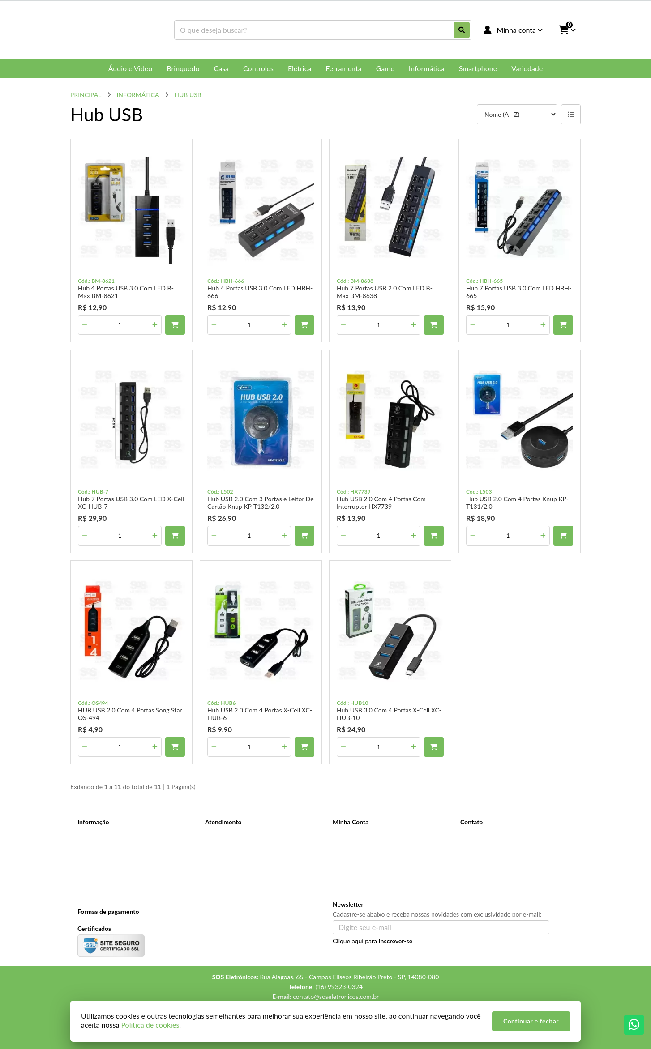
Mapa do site (222, 845)
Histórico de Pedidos (361, 845)
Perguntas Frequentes (107, 845)
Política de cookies (102, 880)
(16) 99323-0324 (496, 835)
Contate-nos (222, 833)
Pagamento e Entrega (106, 857)
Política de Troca (99, 868)
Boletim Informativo (360, 857)
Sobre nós (91, 833)
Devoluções (221, 857)
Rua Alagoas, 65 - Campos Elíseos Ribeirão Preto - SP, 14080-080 (519, 866)
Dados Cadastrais (356, 833)
